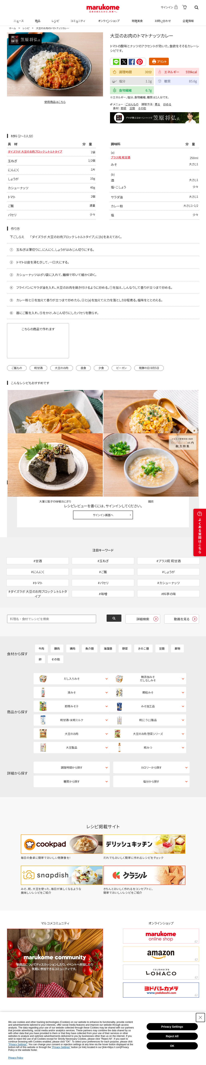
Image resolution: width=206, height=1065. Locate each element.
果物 (177, 628)
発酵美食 (136, 18)
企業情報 (187, 18)
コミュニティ (77, 18)
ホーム (12, 28)
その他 (142, 108)
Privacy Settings (172, 1026)
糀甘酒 (38, 373)
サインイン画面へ (103, 473)
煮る (157, 104)
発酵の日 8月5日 (149, 373)
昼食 (83, 373)
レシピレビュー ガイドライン (184, 441)
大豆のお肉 (61, 373)
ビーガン (121, 373)
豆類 (132, 108)
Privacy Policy (15, 1057)
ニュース (18, 18)
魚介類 (89, 628)
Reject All (172, 1036)
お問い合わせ (162, 18)
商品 (37, 18)
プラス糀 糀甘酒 (122, 158)
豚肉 (57, 628)
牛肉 (41, 628)
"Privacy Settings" (17, 1044)
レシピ (55, 18)
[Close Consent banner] (200, 1017)
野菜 (123, 108)
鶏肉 (72, 628)
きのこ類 (143, 628)
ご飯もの (17, 373)
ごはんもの (131, 104)
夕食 (101, 373)
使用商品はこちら (55, 102)
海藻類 (108, 628)
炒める (167, 104)
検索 (196, 7)
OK (172, 1045)
